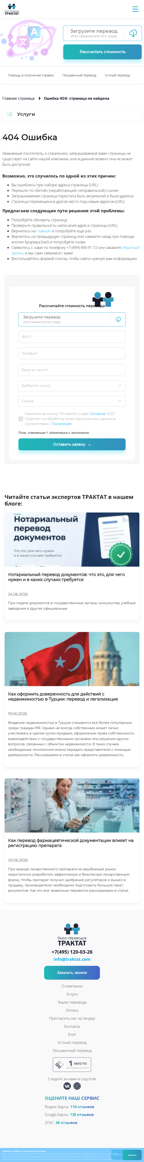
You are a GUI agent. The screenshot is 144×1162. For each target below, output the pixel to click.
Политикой (62, 424)
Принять (132, 1155)
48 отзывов (66, 1124)
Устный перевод (117, 75)
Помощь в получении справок (31, 75)
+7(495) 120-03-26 (72, 954)
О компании (72, 987)
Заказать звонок (72, 974)
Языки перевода (72, 1004)
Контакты (72, 1028)
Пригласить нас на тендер (72, 1020)
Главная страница (18, 98)
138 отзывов (82, 1116)
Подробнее (107, 1159)
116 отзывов (82, 1108)
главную (43, 230)
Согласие (97, 414)
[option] (31, 75)
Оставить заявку (72, 445)
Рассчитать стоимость (103, 52)
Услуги (72, 996)
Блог (72, 1036)
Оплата (72, 1012)
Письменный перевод (79, 75)
